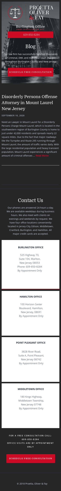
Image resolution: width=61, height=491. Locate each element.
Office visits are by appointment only (30, 445)
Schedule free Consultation (30, 72)
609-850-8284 (31, 34)
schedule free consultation (30, 458)
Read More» (42, 155)
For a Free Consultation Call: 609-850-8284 (30, 437)
